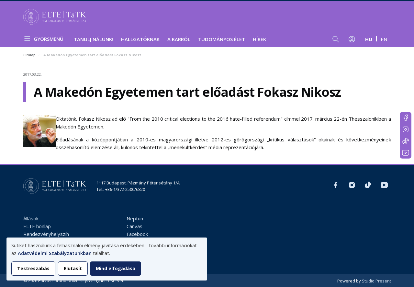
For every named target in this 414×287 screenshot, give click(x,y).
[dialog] (106, 259)
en (384, 39)
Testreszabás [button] (33, 268)
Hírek (259, 39)
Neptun (135, 218)
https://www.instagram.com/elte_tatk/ (405, 129)
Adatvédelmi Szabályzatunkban (55, 253)
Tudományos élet (221, 39)
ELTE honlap (37, 226)
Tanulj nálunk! (93, 39)
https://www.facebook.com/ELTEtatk (405, 118)
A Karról (178, 39)
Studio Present (376, 281)
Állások (31, 218)
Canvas (134, 226)
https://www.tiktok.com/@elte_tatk (405, 141)
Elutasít (73, 268)
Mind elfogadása (115, 268)
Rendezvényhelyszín (46, 234)
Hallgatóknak (140, 39)
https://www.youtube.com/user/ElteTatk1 (405, 153)
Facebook (137, 234)
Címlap (29, 54)
